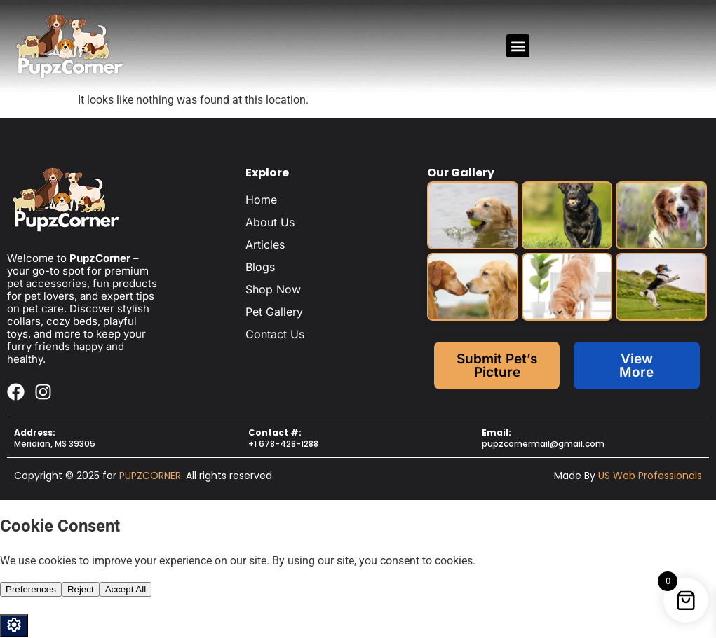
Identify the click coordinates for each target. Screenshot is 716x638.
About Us (270, 222)
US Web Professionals (650, 476)
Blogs (260, 267)
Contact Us (274, 334)
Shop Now (273, 289)
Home (261, 200)
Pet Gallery (274, 312)
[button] (517, 45)
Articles (265, 244)
